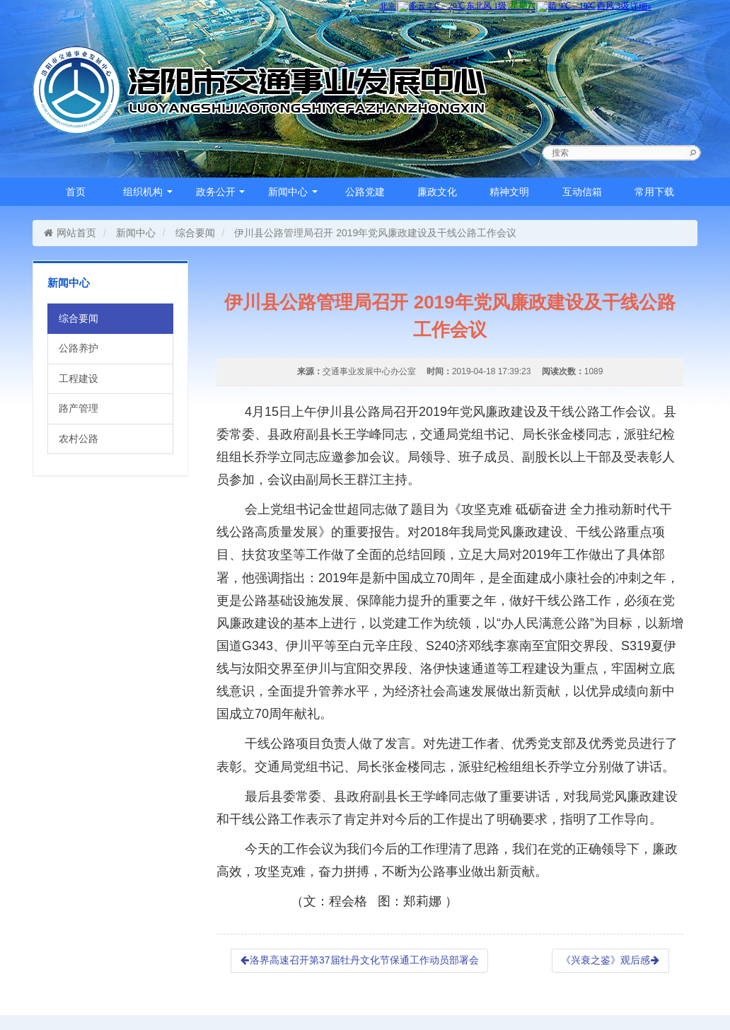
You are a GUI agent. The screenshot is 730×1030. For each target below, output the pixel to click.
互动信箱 (582, 191)
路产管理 (78, 408)
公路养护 (78, 348)
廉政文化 (437, 191)
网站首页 (69, 232)
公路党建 (365, 191)
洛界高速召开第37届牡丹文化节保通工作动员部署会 (359, 960)
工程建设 (78, 378)
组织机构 (148, 191)
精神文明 (509, 191)
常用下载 (654, 191)
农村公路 (78, 438)
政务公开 (220, 191)
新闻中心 (293, 191)
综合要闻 (195, 232)
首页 (76, 191)
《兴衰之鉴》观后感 (610, 960)
